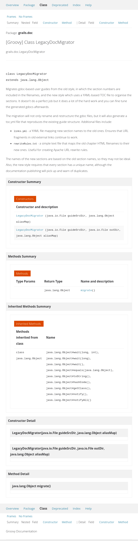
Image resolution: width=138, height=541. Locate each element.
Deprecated (60, 5)
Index (76, 5)
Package (29, 5)
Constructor (50, 23)
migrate (86, 290)
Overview (12, 5)
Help (88, 5)
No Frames (25, 16)
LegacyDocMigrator (29, 215)
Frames (11, 16)
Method (67, 23)
